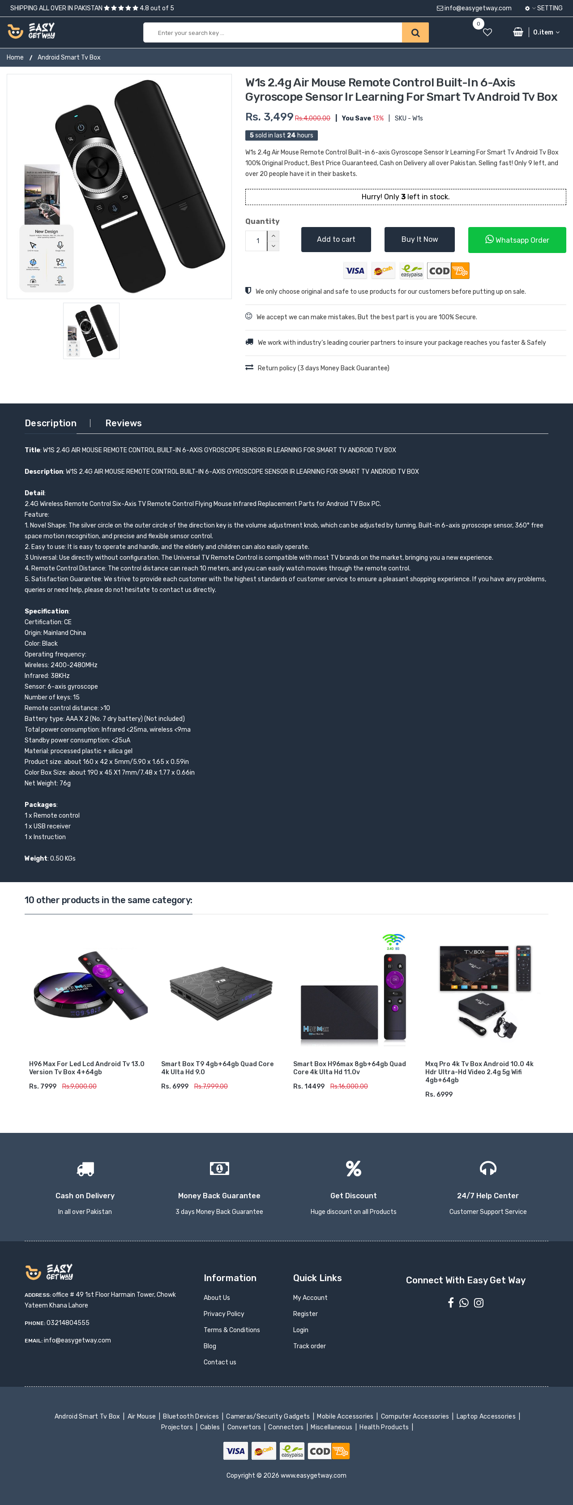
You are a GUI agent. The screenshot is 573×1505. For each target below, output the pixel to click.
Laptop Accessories (486, 1416)
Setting (544, 8)
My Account (310, 1298)
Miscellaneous (332, 1427)
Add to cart (336, 239)
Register (305, 1314)
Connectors (287, 1427)
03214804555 (68, 1323)
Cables (211, 1427)
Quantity (262, 221)
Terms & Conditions (232, 1330)
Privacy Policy (224, 1314)
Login (300, 1330)
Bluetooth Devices (192, 1416)
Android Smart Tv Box (69, 57)
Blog (210, 1346)
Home (15, 57)
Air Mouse (142, 1416)
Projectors (178, 1427)
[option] (119, 186)
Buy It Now (420, 239)
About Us (217, 1298)
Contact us (220, 1362)
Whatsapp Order (517, 239)
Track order (309, 1346)
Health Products (385, 1427)
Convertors (245, 1427)
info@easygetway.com (474, 8)
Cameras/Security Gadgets (269, 1416)
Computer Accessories (415, 1416)
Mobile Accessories (346, 1416)
